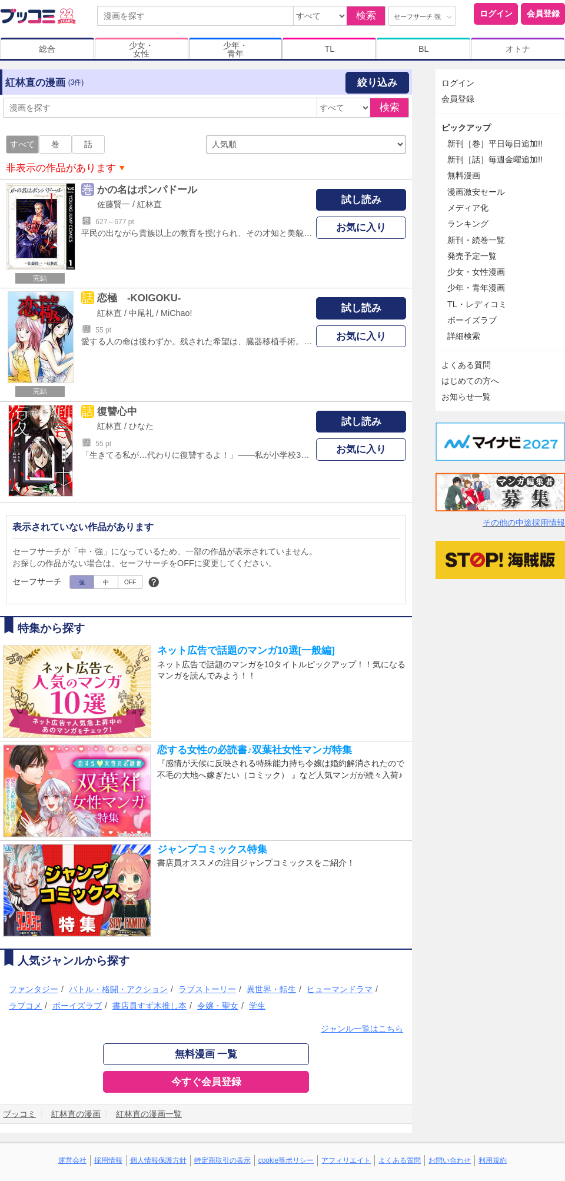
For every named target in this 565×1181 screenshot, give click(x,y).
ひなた (141, 426)
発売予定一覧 (472, 256)
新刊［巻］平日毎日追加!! (495, 143)
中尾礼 (141, 313)
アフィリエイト (346, 1160)
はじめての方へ (470, 380)
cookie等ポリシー (286, 1160)
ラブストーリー (207, 989)
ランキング (467, 223)
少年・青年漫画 (476, 287)
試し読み (361, 199)
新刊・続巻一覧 (476, 240)
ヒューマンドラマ (340, 989)
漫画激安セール (476, 192)
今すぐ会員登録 (206, 1081)
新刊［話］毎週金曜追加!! (495, 159)
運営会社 (72, 1160)
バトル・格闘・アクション (118, 989)
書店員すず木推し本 (149, 1005)
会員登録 (543, 13)
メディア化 (467, 207)
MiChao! (176, 313)
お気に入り (361, 227)
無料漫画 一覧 (206, 1054)
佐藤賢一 (113, 204)
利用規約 (492, 1160)
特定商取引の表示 (222, 1160)
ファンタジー (33, 989)
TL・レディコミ (477, 304)
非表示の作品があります (61, 168)
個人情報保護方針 (158, 1160)
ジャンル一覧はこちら (362, 1028)
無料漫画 (463, 175)
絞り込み (377, 82)
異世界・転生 (271, 989)
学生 (257, 1005)
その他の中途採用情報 (524, 522)
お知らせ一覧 (466, 396)
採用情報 (108, 1160)
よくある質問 (466, 365)
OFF (130, 582)
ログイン (496, 13)
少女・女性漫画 (476, 272)
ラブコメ (25, 1005)
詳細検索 (463, 336)
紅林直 (149, 204)
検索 (366, 15)
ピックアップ (466, 127)
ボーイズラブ (77, 1005)
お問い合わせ (449, 1160)
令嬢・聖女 (217, 1005)
